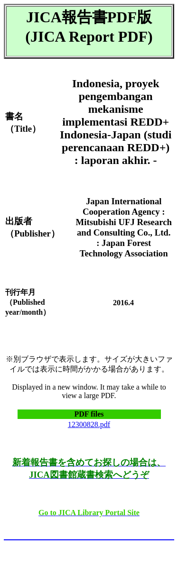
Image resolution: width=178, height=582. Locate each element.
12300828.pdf (89, 424)
